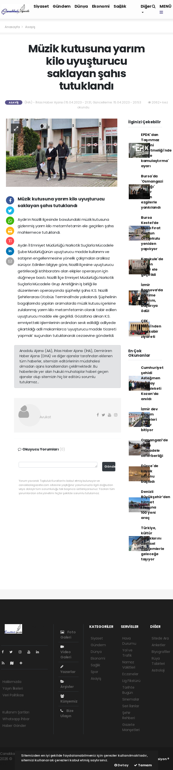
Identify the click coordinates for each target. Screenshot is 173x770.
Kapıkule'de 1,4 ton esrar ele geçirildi (152, 267)
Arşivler (67, 684)
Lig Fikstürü (131, 680)
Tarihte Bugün (128, 690)
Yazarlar (67, 669)
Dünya (81, 6)
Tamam (143, 765)
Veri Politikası (13, 695)
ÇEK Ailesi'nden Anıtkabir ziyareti (151, 329)
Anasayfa (12, 27)
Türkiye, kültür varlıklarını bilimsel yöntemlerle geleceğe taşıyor (152, 543)
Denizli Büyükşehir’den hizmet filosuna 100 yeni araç (155, 504)
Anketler (158, 644)
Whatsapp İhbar (15, 718)
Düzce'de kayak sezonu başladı (149, 473)
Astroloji (158, 670)
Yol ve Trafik (127, 653)
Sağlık (120, 6)
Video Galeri (65, 652)
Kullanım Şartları (15, 712)
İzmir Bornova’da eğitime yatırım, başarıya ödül (152, 297)
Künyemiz (68, 699)
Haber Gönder (14, 725)
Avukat (45, 417)
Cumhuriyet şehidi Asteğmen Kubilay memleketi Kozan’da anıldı (152, 383)
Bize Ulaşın (67, 713)
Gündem (62, 6)
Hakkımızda (11, 681)
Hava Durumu (129, 641)
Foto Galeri (68, 635)
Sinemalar (130, 699)
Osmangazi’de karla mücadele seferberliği (154, 448)
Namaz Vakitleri (128, 665)
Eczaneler (130, 674)
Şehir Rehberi (128, 715)
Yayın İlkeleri (12, 688)
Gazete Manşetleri (131, 727)
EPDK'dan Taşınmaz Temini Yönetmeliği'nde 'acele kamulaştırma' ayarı (156, 150)
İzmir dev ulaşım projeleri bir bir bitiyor (149, 419)
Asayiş (30, 27)
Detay (121, 765)
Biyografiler (161, 651)
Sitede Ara (160, 638)
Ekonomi (101, 6)
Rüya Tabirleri (158, 661)
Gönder (109, 466)
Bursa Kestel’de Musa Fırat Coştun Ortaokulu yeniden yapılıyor (151, 233)
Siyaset (41, 6)
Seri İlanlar (130, 706)
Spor (94, 671)
